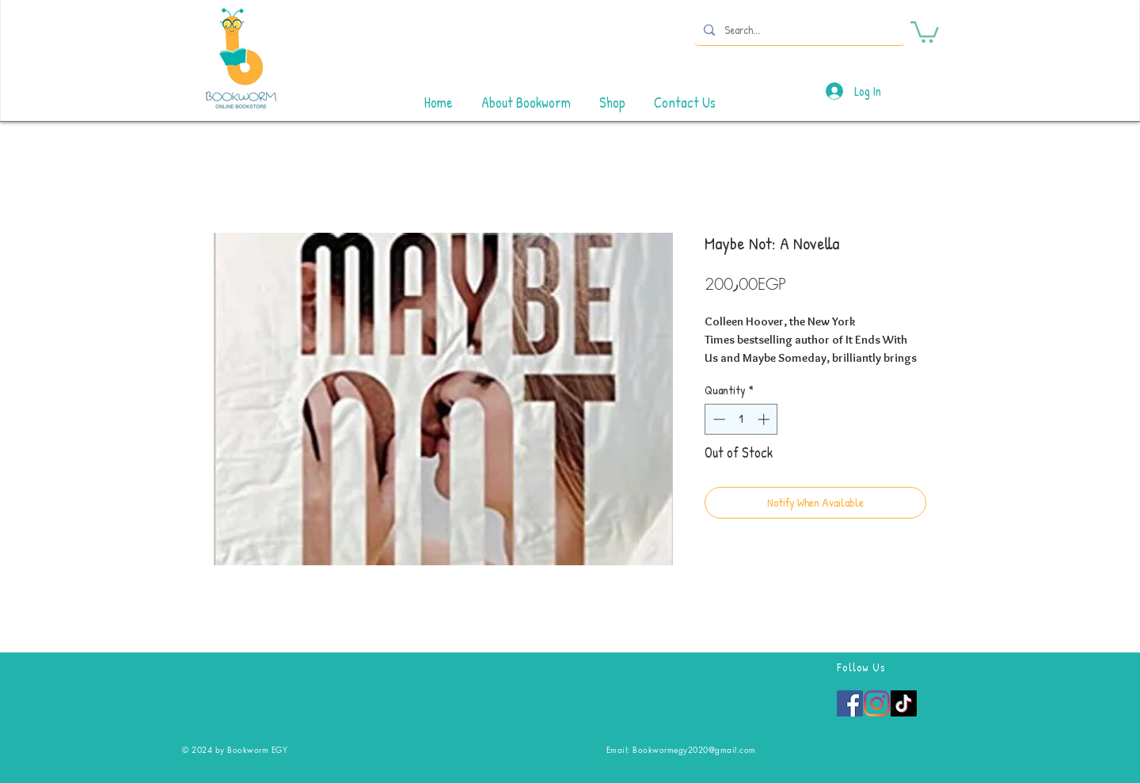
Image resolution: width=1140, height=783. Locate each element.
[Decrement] (717, 419)
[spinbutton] (741, 419)
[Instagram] (877, 703)
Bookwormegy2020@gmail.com (694, 749)
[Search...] (798, 29)
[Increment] (765, 419)
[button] (924, 31)
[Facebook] (850, 703)
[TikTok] (904, 703)
